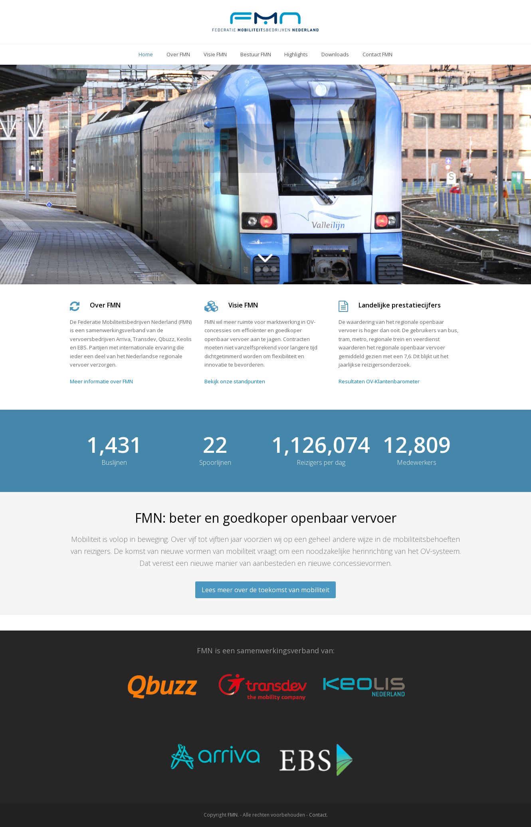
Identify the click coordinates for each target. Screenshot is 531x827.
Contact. (318, 814)
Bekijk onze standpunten (234, 381)
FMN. (233, 814)
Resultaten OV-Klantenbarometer (379, 381)
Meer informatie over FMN (101, 381)
